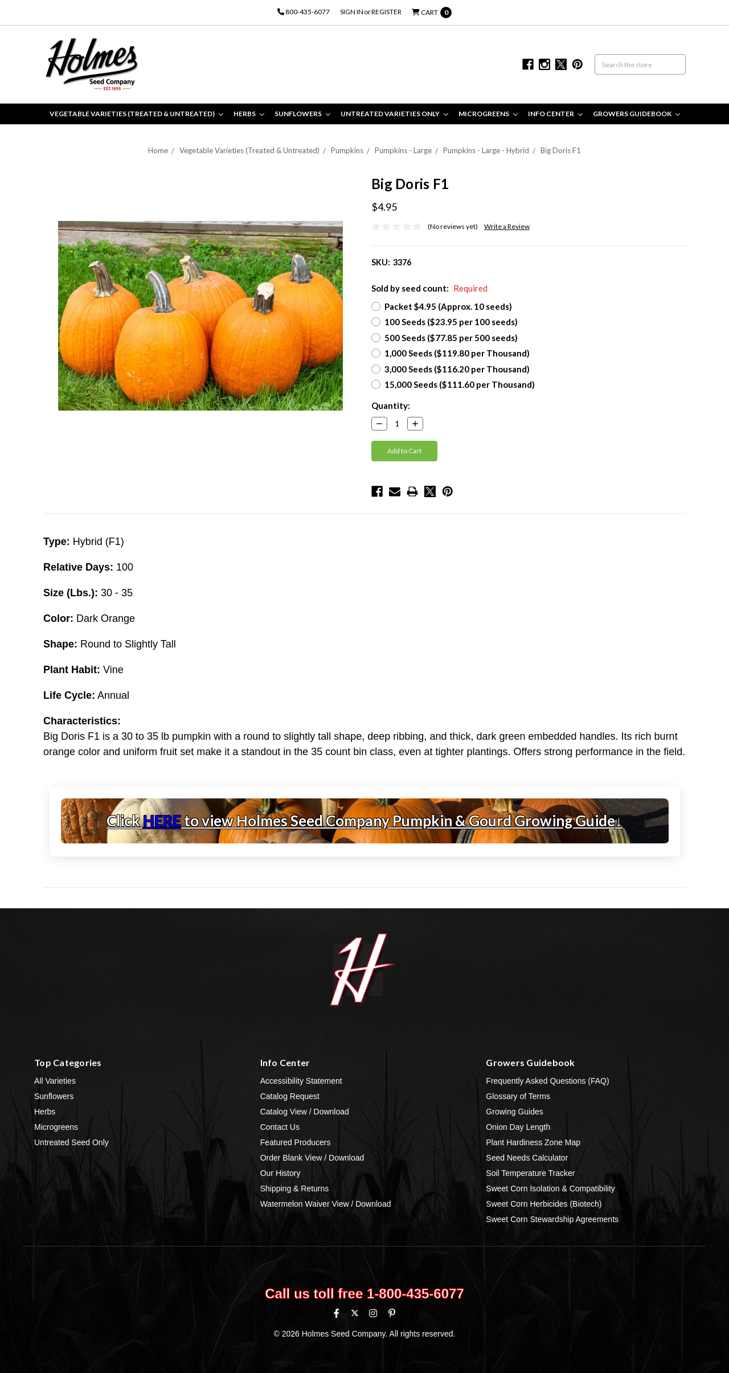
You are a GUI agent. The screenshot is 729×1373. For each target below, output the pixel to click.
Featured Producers (295, 1142)
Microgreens (488, 113)
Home (158, 150)
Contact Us (280, 1127)
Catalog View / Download (304, 1111)
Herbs (249, 113)
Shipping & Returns (294, 1188)
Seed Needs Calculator (527, 1157)
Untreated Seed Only (71, 1142)
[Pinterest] (391, 1313)
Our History (280, 1173)
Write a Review (507, 226)
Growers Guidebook (636, 113)
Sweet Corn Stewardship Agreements (552, 1219)
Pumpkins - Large (403, 150)
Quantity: (390, 405)
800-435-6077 (303, 11)
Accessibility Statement (301, 1080)
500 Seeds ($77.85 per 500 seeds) (451, 338)
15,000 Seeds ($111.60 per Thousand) (459, 384)
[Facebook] (336, 1313)
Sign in (351, 11)
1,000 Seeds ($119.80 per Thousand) (457, 353)
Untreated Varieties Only (394, 113)
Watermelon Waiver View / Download (325, 1203)
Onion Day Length (518, 1127)
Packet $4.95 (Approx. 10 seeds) (448, 306)
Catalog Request (290, 1096)
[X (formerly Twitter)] (354, 1313)
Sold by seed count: (429, 288)
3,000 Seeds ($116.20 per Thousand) (457, 369)
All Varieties (55, 1080)
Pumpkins (347, 150)
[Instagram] (373, 1313)
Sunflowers (302, 113)
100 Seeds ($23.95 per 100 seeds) (451, 322)
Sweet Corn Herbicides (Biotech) (543, 1203)
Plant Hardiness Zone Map (533, 1142)
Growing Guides (514, 1111)
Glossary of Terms (518, 1096)
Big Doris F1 (560, 150)
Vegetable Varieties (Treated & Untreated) (136, 113)
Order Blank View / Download (312, 1157)
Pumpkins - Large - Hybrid (486, 150)
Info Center (555, 113)
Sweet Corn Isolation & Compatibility (550, 1188)
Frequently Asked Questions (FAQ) (547, 1080)
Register (386, 11)
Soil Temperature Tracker (530, 1173)
